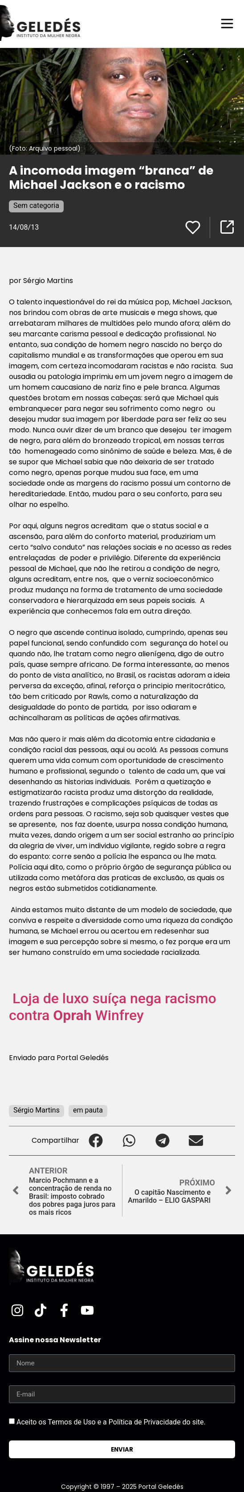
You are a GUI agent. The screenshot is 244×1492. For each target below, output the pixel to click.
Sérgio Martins (36, 1110)
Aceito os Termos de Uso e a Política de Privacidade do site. (111, 1422)
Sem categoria (36, 205)
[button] (96, 1141)
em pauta (88, 1110)
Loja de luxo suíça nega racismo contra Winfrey (112, 1007)
